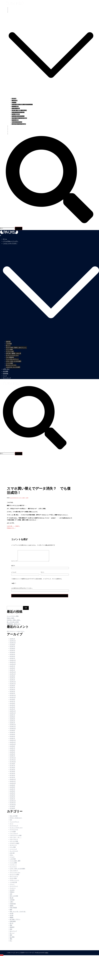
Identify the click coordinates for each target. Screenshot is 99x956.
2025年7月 (12, 646)
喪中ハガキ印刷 (14, 896)
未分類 (27, 497)
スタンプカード (14, 839)
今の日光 (12, 890)
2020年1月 (12, 722)
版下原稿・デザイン (15, 919)
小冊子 (11, 901)
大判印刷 (12, 899)
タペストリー (13, 845)
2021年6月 (12, 703)
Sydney (46, 952)
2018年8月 (12, 746)
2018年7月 (12, 748)
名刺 (11, 894)
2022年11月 (13, 683)
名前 (13, 565)
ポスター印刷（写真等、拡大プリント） (22, 104)
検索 (26, 607)
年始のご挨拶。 (11, 618)
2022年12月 (13, 681)
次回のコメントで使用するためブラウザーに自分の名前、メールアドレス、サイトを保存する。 (37, 578)
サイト (42, 572)
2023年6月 (12, 676)
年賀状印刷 (13, 903)
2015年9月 (12, 806)
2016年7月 (12, 789)
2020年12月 (13, 711)
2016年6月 (12, 791)
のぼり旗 (12, 853)
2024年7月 (12, 666)
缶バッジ (14, 102)
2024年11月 (13, 662)
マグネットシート (14, 880)
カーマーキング (14, 825)
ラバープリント (14, 886)
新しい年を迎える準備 (13, 622)
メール (13, 572)
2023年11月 (13, 674)
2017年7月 (12, 765)
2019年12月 (13, 724)
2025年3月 (12, 654)
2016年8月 (12, 787)
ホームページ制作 (14, 874)
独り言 (11, 923)
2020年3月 (12, 720)
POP (11, 819)
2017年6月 (12, 767)
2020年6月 (12, 716)
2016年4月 (12, 795)
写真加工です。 (11, 528)
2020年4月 (12, 718)
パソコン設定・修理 (15, 860)
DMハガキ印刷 (14, 816)
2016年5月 (12, 793)
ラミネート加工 (16, 108)
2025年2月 (12, 656)
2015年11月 (13, 802)
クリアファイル (14, 829)
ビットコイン (13, 866)
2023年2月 (12, 677)
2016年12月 (13, 779)
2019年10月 (13, 728)
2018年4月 (12, 752)
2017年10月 (13, 761)
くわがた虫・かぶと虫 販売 (19, 124)
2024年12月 (13, 660)
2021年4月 (12, 707)
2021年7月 (12, 701)
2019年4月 (12, 734)
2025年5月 (12, 650)
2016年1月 (12, 798)
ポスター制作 (13, 878)
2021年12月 (13, 695)
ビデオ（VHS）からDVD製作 (19, 118)
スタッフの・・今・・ (15, 837)
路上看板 (12, 937)
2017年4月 (12, 771)
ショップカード (14, 833)
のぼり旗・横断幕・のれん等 (19, 110)
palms (11, 497)
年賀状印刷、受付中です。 (14, 624)
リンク (10, 131)
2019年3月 (12, 736)
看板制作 (12, 927)
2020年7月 (12, 715)
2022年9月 (12, 685)
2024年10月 (13, 664)
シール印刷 (13, 831)
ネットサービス (14, 851)
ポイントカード (14, 876)
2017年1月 (12, 777)
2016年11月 (13, 781)
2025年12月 (13, 640)
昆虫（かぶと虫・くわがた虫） (18, 911)
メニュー (12, 884)
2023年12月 (13, 672)
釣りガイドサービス (17, 122)
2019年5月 (12, 732)
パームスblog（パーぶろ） (15, 10)
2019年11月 (13, 726)
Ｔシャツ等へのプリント (18, 116)
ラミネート (13, 888)
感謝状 (11, 905)
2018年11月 (13, 742)
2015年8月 (12, 808)
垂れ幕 (11, 897)
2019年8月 (12, 730)
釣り (11, 940)
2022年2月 (12, 691)
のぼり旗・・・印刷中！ (13, 526)
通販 (11, 938)
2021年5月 (12, 705)
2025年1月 (12, 658)
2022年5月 (12, 689)
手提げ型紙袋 (13, 907)
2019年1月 (12, 738)
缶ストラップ (13, 931)
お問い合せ (12, 126)
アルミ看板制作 (16, 114)
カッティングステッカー (18, 112)
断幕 (11, 909)
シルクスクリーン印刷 (15, 835)
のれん (11, 855)
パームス (12, 857)
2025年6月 (12, 648)
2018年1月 (12, 755)
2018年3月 (12, 754)
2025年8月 (12, 644)
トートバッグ (13, 849)
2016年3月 (12, 796)
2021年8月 (12, 699)
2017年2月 (12, 775)
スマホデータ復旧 (21, 497)
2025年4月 (12, 652)
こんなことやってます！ (15, 11)
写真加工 (12, 892)
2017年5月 (12, 769)
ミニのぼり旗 (13, 882)
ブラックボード (14, 870)
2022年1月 (12, 693)
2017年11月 (13, 759)
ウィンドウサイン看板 (13, 616)
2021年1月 (12, 709)
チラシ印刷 (13, 847)
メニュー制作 (15, 106)
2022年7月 (12, 687)
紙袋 (11, 929)
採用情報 (11, 129)
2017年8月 (12, 763)
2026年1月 (12, 638)
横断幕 (11, 917)
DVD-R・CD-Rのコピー (16, 817)
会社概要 (11, 128)
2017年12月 (13, 757)
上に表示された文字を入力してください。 (22, 588)
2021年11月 (13, 697)
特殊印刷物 (13, 921)
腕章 (11, 935)
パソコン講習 (15, 120)
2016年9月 (12, 785)
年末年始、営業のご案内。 (14, 620)
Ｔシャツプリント (14, 821)
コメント (14, 561)
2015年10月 (13, 804)
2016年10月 (13, 783)
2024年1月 (12, 670)
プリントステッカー (15, 872)
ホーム (10, 8)
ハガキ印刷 (14, 100)
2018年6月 (12, 750)
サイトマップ (12, 133)
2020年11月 (13, 713)
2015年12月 (13, 800)
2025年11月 (13, 642)
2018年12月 (13, 740)
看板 (11, 925)
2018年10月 (13, 744)
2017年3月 (12, 773)
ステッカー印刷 (14, 841)
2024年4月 (12, 668)
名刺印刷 (14, 98)
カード (11, 823)
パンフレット (13, 864)
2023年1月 (12, 679)
